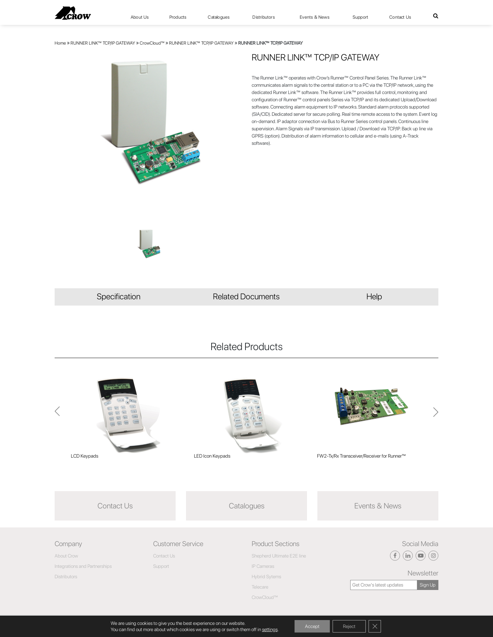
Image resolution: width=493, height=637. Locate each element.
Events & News (314, 17)
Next (57, 415)
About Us (140, 17)
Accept (312, 626)
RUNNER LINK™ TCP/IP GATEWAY (103, 43)
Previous (435, 415)
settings (270, 629)
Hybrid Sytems (266, 576)
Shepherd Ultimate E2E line (279, 556)
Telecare (260, 587)
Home (60, 43)
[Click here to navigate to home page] (73, 13)
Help (374, 296)
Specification (118, 296)
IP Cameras (263, 566)
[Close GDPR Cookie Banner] (375, 626)
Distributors (263, 17)
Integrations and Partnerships (83, 566)
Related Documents (246, 296)
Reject (349, 626)
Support (360, 17)
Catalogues (219, 17)
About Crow (66, 556)
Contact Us (400, 17)
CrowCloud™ (152, 43)
